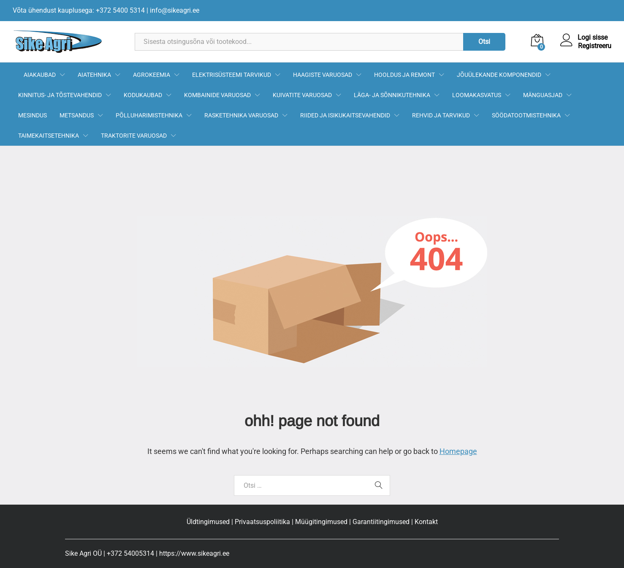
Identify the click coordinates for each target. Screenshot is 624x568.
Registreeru (594, 46)
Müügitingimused (321, 522)
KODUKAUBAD (143, 95)
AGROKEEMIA (151, 75)
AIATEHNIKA (94, 75)
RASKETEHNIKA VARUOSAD (241, 115)
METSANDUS (77, 115)
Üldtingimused (208, 522)
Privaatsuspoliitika (262, 522)
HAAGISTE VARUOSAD (322, 75)
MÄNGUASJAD (542, 95)
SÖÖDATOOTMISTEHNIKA (526, 115)
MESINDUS (32, 115)
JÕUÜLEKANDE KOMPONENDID (499, 75)
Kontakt (426, 522)
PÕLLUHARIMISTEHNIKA (149, 115)
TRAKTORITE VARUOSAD (134, 136)
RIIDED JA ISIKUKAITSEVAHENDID (345, 115)
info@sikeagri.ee (174, 10)
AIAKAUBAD (40, 75)
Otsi (484, 42)
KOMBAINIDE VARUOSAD (217, 95)
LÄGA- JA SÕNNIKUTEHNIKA (392, 95)
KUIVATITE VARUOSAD (302, 95)
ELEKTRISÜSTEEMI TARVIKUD (231, 75)
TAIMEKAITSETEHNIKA (48, 136)
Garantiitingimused (381, 522)
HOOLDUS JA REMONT (404, 75)
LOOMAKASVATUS (476, 95)
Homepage (458, 451)
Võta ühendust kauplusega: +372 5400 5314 (79, 10)
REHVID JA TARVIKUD (441, 115)
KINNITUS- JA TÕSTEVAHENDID (60, 95)
